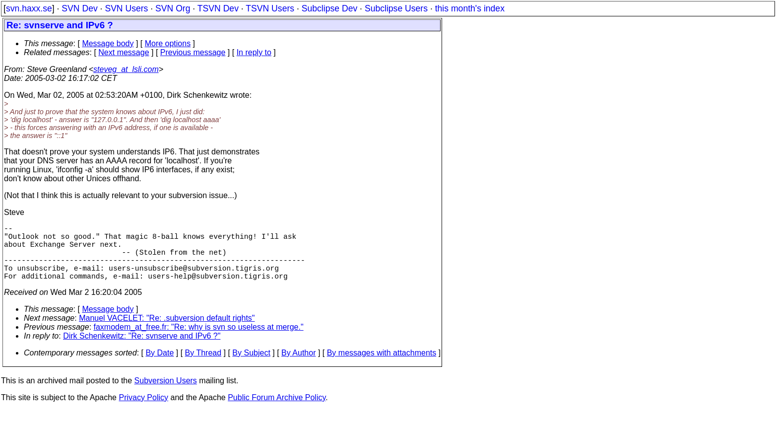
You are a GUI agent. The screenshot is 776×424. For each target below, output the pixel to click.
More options (168, 43)
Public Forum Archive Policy (276, 411)
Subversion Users (165, 394)
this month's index (470, 8)
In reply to (254, 52)
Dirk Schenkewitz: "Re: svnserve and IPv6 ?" (141, 350)
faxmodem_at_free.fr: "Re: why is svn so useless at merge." (199, 341)
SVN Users (126, 8)
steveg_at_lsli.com (126, 69)
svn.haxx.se (29, 8)
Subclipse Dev (329, 8)
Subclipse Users (396, 8)
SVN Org (172, 8)
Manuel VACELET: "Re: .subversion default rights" (167, 332)
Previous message (193, 52)
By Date (159, 366)
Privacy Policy (143, 411)
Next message (123, 52)
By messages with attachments (382, 366)
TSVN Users (270, 8)
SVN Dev (79, 8)
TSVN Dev (218, 8)
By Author (298, 366)
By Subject (251, 366)
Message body (107, 43)
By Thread (203, 366)
